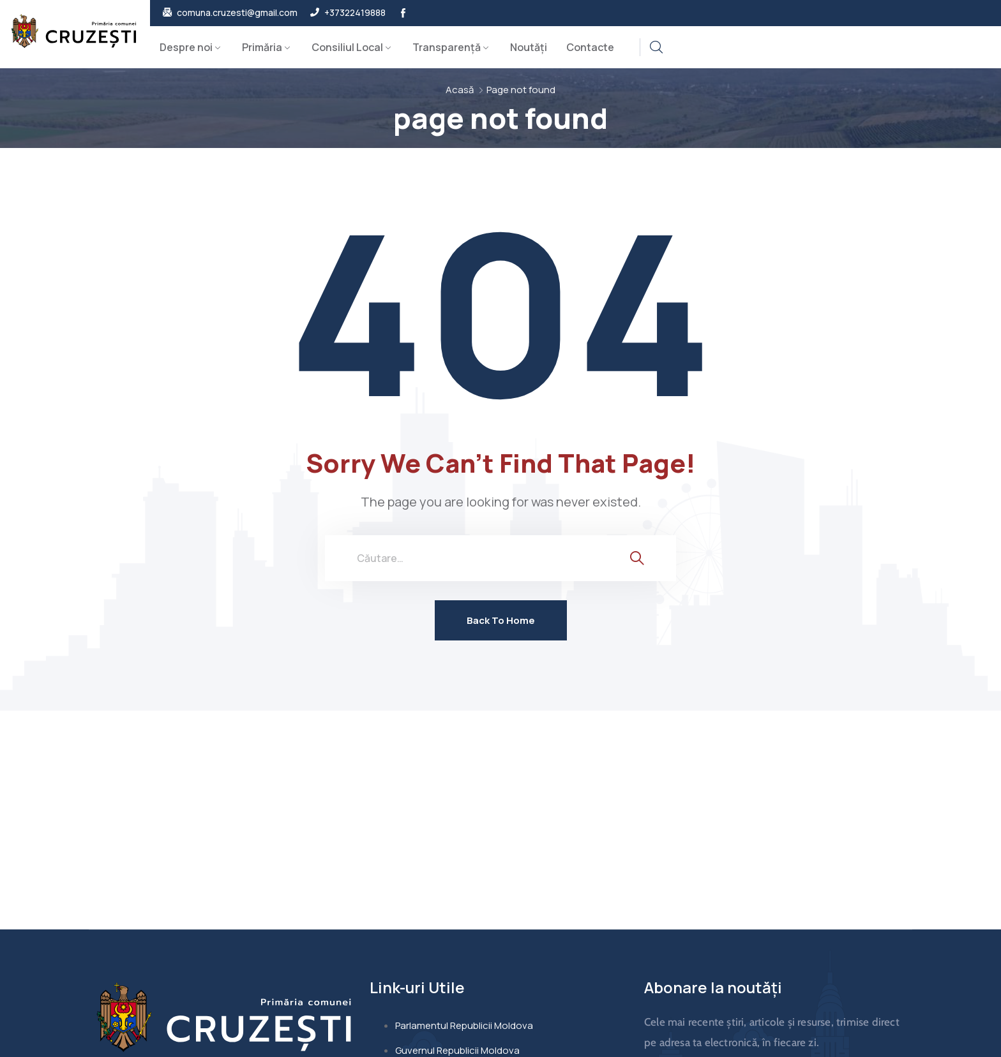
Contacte (590, 47)
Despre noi (186, 47)
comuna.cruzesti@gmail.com (237, 12)
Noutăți (528, 47)
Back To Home (501, 620)
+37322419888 (355, 12)
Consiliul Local (347, 47)
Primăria (262, 47)
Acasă (460, 89)
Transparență (446, 47)
